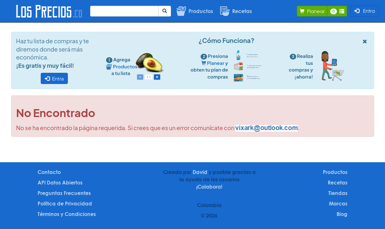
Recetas (337, 182)
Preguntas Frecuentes (64, 193)
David (200, 172)
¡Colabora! (209, 187)
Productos (335, 172)
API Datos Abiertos (60, 182)
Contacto (49, 172)
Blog (342, 214)
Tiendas (337, 193)
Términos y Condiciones (67, 214)
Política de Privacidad (65, 203)
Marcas (338, 203)
